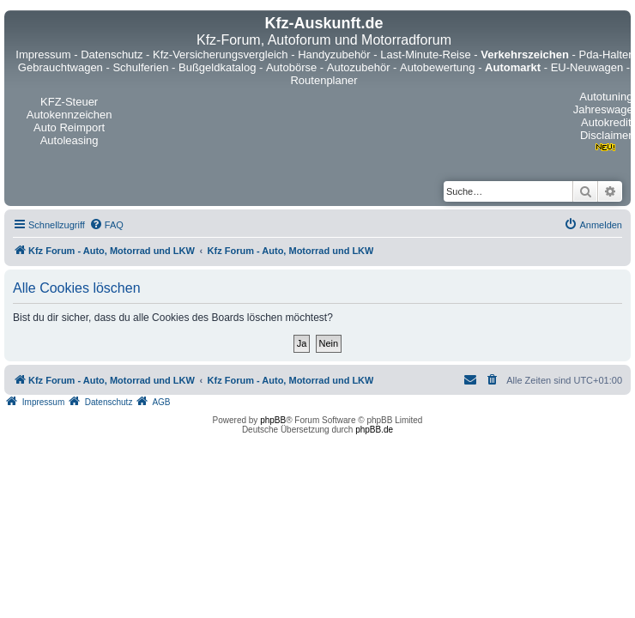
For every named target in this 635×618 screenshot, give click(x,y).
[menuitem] (106, 225)
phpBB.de (374, 429)
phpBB (273, 420)
